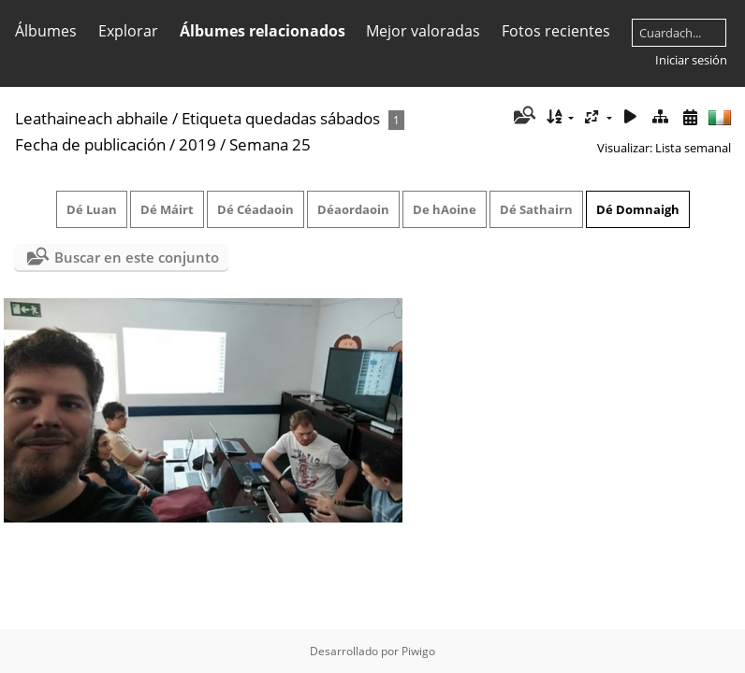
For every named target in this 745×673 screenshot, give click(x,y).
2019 (197, 144)
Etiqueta (211, 118)
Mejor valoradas (423, 31)
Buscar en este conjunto (136, 257)
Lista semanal (693, 147)
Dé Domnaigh (637, 209)
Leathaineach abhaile (91, 118)
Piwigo (418, 651)
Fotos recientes (556, 31)
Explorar (128, 31)
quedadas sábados (312, 118)
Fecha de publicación (90, 144)
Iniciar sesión (691, 59)
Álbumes (46, 31)
